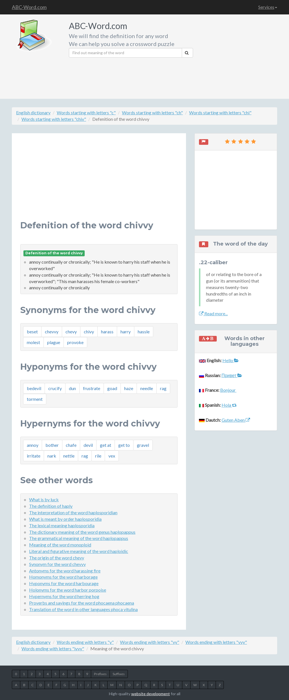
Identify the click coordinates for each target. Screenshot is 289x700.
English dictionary (33, 112)
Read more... (213, 313)
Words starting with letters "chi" (220, 112)
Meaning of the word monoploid (60, 544)
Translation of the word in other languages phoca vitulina (83, 609)
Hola (229, 405)
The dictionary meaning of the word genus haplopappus (82, 532)
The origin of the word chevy (56, 557)
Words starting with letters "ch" (152, 112)
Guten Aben (236, 420)
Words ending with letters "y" (85, 642)
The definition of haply (51, 506)
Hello (230, 360)
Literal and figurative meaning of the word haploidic (78, 551)
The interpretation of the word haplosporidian (73, 512)
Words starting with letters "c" (86, 112)
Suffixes (119, 674)
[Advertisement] (237, 55)
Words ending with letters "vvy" (216, 642)
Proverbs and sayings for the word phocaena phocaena (81, 602)
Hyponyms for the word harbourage (63, 583)
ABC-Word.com (29, 7)
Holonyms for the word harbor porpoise (67, 589)
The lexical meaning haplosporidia (62, 525)
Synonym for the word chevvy (57, 564)
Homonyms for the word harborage (63, 576)
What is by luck (44, 499)
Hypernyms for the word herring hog (64, 596)
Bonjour (228, 390)
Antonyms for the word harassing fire (64, 570)
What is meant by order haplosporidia (65, 519)
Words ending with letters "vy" (149, 642)
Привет (232, 375)
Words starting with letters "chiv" (53, 119)
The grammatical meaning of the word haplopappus (78, 538)
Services (267, 7)
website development (150, 693)
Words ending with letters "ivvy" (52, 648)
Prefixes (100, 674)
